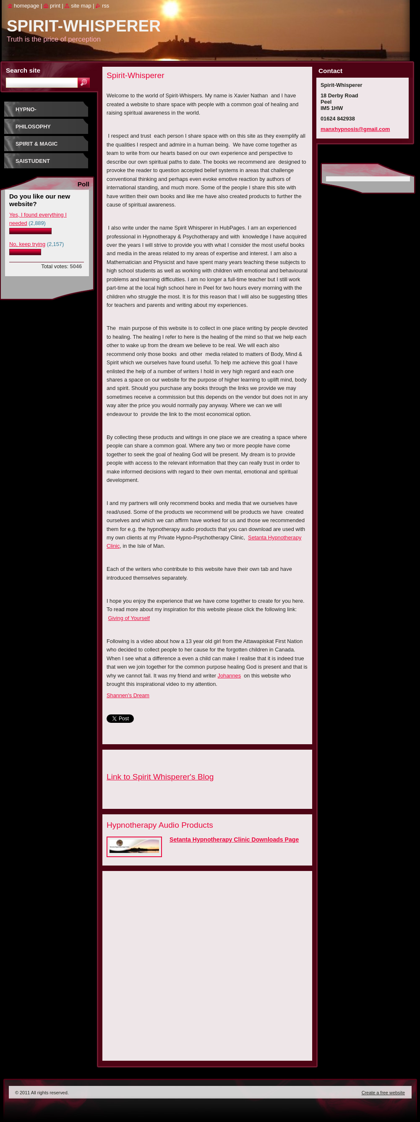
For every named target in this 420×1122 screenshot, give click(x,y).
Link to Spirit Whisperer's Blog (160, 776)
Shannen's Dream (128, 695)
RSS (105, 6)
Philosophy (33, 126)
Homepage (26, 6)
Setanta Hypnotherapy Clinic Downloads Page (234, 839)
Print (55, 6)
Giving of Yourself (129, 618)
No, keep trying (27, 244)
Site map (81, 6)
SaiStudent (33, 161)
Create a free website (383, 1092)
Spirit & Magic (36, 144)
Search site (23, 70)
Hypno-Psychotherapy (40, 112)
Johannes (229, 675)
